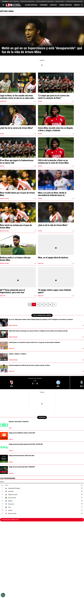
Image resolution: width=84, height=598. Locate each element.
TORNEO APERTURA (65, 5)
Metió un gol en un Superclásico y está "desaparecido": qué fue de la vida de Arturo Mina (42, 50)
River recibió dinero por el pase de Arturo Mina (17, 194)
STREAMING (43, 5)
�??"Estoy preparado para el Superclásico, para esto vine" (12, 291)
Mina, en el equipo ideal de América (53, 257)
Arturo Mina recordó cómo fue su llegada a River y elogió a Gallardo (55, 129)
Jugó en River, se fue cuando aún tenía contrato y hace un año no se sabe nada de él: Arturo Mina (17, 96)
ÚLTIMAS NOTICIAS (31, 5)
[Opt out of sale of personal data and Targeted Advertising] (3, 595)
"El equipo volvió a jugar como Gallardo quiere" (54, 291)
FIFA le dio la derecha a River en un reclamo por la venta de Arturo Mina (53, 161)
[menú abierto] (3, 5)
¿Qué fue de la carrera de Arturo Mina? (16, 128)
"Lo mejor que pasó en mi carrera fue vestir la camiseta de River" (53, 96)
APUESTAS (53, 5)
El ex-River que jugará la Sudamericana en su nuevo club (16, 161)
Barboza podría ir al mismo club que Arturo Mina (15, 258)
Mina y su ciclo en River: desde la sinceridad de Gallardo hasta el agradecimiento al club (52, 194)
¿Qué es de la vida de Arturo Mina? (53, 225)
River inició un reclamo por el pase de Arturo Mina (16, 226)
